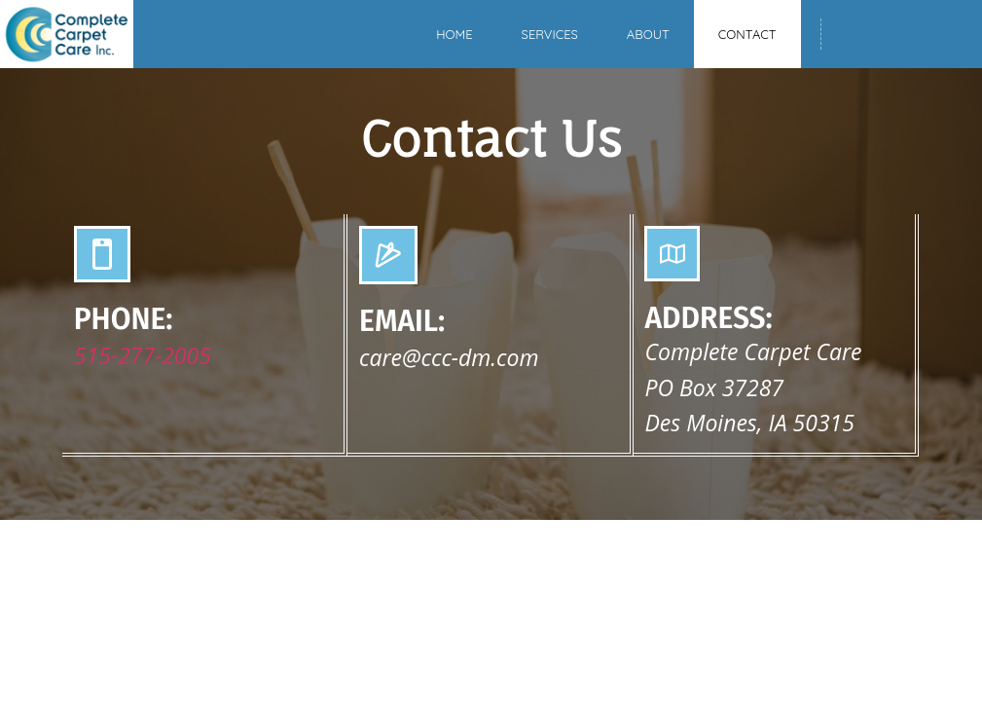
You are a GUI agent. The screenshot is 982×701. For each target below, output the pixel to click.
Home (454, 34)
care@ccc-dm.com (448, 357)
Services (550, 34)
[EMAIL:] (388, 255)
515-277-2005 (142, 355)
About (648, 34)
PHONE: (123, 319)
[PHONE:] (102, 254)
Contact (747, 34)
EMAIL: (402, 321)
